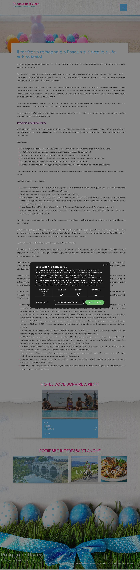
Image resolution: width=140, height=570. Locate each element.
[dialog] (70, 285)
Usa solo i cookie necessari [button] (69, 302)
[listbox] (104, 265)
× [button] (107, 264)
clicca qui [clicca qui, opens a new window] (93, 285)
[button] (42, 302)
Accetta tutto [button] (95, 302)
